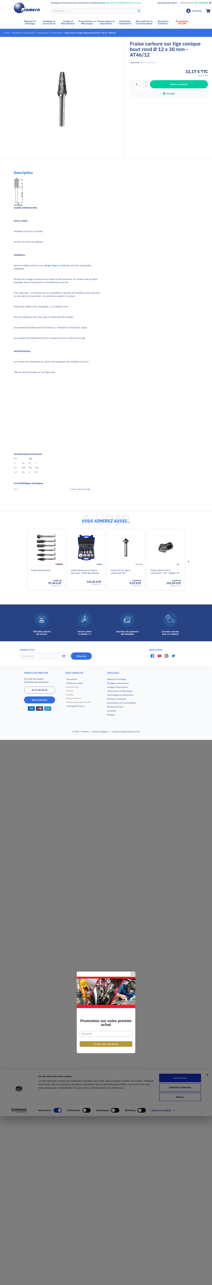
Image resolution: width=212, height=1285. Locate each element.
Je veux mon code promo (106, 674)
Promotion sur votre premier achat (106, 653)
